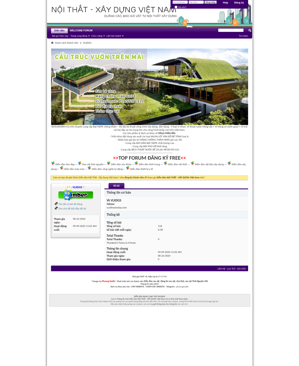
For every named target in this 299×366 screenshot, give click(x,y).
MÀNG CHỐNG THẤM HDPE (155, 139)
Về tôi (116, 185)
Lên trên (241, 268)
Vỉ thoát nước (194, 126)
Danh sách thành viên (67, 42)
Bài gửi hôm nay (60, 36)
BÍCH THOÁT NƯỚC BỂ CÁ (145, 149)
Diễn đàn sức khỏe (121, 164)
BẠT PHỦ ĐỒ (150, 146)
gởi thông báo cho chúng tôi (165, 304)
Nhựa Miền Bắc (166, 133)
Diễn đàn (59, 30)
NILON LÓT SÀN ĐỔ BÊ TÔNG (166, 136)
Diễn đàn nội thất (177, 164)
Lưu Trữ (231, 268)
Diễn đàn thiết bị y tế (141, 168)
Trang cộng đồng (78, 36)
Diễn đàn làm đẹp (64, 164)
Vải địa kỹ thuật (127, 126)
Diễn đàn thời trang (149, 164)
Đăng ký (239, 2)
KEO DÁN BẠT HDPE (146, 142)
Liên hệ (221, 268)
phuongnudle (182, 286)
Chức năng (96, 36)
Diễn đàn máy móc (74, 168)
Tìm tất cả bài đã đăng (68, 204)
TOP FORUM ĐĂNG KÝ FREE (149, 158)
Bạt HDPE (98, 126)
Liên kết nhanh (114, 36)
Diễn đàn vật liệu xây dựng (209, 164)
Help (225, 2)
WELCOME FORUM (81, 30)
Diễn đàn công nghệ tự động (107, 168)
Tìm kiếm (243, 36)
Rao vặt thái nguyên (93, 164)
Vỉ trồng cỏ (221, 126)
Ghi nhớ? (180, 7)
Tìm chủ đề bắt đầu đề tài (70, 208)
